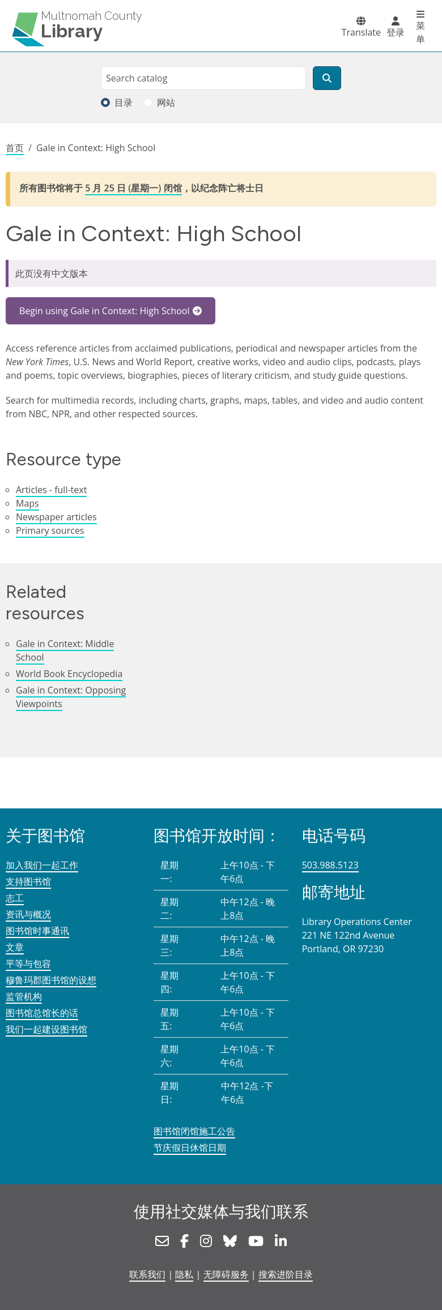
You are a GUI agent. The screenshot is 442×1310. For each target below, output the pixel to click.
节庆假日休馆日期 (190, 1147)
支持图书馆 (28, 881)
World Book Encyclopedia (69, 673)
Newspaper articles (56, 517)
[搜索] (327, 78)
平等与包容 (28, 963)
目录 (123, 102)
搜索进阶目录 (285, 1274)
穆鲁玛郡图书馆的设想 (51, 980)
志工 (15, 898)
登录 (395, 32)
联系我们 (147, 1274)
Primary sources (50, 530)
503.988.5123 (330, 865)
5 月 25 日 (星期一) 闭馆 (133, 188)
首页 (15, 148)
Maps (27, 503)
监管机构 (24, 996)
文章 (15, 947)
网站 (166, 102)
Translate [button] (361, 32)
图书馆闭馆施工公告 (194, 1131)
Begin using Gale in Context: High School (104, 311)
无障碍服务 (226, 1274)
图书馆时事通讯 (37, 930)
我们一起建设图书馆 (46, 1029)
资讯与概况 (28, 914)
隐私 (184, 1274)
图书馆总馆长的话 (42, 1013)
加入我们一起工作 (42, 865)
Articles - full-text (51, 489)
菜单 (420, 32)
